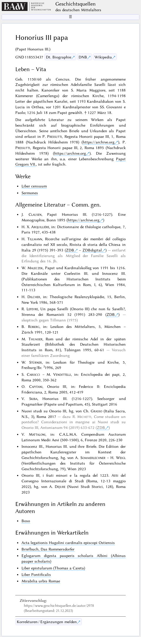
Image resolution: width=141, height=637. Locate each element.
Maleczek (35, 267)
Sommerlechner (92, 457)
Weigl (121, 457)
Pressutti (54, 136)
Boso (25, 520)
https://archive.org (99, 142)
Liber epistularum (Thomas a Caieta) (53, 568)
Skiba (33, 398)
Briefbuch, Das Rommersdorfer (47, 549)
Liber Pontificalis (36, 574)
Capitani (35, 386)
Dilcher (33, 296)
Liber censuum (34, 186)
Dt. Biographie (58, 57)
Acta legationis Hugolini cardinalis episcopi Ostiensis (68, 542)
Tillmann (34, 238)
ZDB (70, 250)
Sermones (29, 192)
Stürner (35, 362)
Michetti (84, 416)
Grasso (96, 411)
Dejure (60, 486)
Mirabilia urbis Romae (40, 581)
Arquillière (40, 226)
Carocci (33, 374)
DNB (83, 57)
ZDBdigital (92, 250)
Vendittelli (62, 374)
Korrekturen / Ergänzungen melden (47, 621)
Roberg (33, 326)
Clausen (35, 214)
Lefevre (32, 308)
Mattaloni (37, 434)
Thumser (35, 339)
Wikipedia (103, 57)
